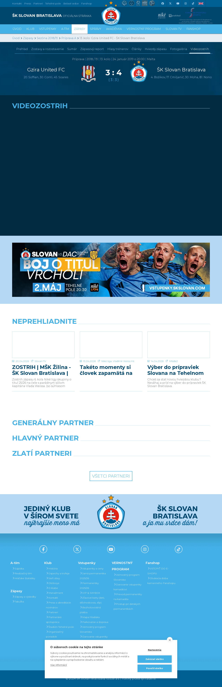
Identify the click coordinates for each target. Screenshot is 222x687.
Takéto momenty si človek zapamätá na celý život (106, 370)
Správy (95, 29)
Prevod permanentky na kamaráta (128, 597)
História (52, 568)
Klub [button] (30, 29)
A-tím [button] (65, 29)
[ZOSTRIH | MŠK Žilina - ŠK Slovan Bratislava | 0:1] (43, 345)
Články (136, 49)
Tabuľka (18, 601)
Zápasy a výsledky (24, 596)
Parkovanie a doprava (94, 622)
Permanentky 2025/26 (89, 586)
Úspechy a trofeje (58, 573)
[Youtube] (177, 3)
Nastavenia (154, 650)
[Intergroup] (86, 462)
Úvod (17, 29)
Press (27, 3)
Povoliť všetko (154, 668)
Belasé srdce (71, 3)
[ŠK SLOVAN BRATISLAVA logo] (60, 15)
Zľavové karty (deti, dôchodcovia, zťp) (92, 600)
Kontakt (52, 597)
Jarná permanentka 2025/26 (93, 576)
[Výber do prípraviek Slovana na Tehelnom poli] (178, 345)
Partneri (52, 612)
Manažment (54, 592)
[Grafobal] (86, 447)
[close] (170, 640)
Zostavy (47, 49)
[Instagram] (185, 3)
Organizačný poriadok (54, 634)
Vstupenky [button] (47, 29)
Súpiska (18, 568)
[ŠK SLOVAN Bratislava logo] (111, 13)
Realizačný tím (22, 573)
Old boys (52, 583)
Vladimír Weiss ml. (124, 361)
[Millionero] (136, 447)
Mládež (173, 361)
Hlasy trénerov (117, 49)
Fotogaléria (178, 49)
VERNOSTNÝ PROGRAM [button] (144, 29)
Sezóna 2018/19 (47, 38)
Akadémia (114, 29)
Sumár (72, 49)
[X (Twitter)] (170, 3)
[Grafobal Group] (136, 462)
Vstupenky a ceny (91, 568)
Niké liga (106, 361)
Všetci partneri (111, 476)
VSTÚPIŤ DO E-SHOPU (158, 571)
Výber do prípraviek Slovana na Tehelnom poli (175, 370)
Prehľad (22, 49)
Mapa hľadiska (90, 617)
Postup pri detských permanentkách (127, 606)
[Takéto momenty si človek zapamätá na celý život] (111, 345)
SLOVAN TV (174, 29)
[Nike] (111, 431)
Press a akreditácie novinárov (58, 605)
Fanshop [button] (193, 29)
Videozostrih (200, 49)
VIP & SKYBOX (90, 592)
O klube (52, 588)
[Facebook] (162, 3)
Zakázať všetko (155, 659)
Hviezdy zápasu (156, 49)
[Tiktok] (193, 3)
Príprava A (68, 38)
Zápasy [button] (79, 29)
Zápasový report (92, 49)
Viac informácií (58, 665)
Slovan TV (40, 361)
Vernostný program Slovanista (93, 629)
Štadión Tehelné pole (60, 626)
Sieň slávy (53, 578)
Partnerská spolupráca (53, 620)
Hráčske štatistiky (23, 578)
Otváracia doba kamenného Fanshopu (161, 581)
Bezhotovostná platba (90, 610)
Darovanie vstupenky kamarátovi (94, 639)
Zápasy (28, 38)
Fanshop (86, 3)
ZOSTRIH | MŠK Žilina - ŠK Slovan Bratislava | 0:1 (41, 370)
